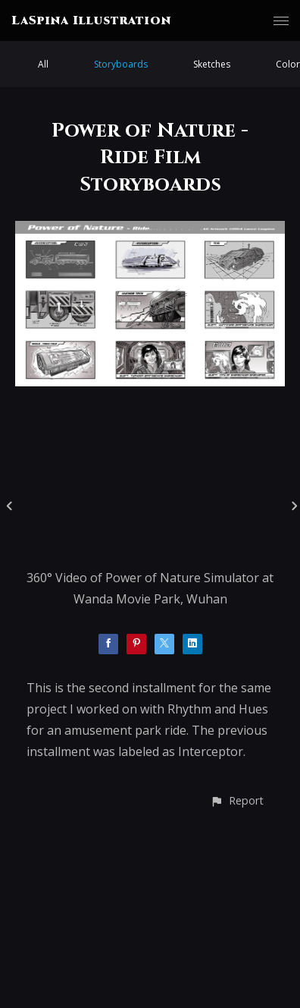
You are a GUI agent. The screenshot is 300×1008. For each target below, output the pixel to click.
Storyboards (121, 64)
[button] (237, 800)
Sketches (211, 64)
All (43, 64)
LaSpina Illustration (91, 20)
